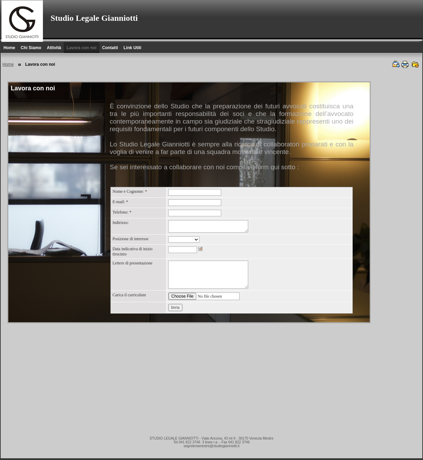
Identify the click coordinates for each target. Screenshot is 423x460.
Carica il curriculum (129, 294)
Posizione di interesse (130, 238)
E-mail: (120, 201)
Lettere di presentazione (132, 263)
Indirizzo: (120, 222)
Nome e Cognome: (129, 191)
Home (8, 64)
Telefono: (122, 212)
